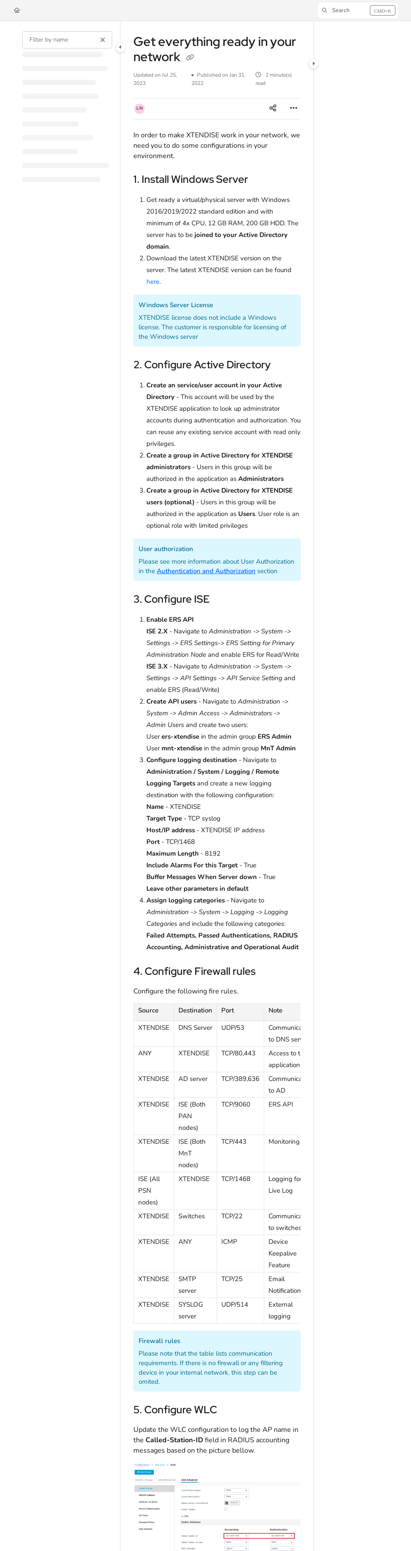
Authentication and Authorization (206, 571)
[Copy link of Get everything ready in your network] (190, 58)
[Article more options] (294, 109)
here (152, 281)
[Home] (17, 10)
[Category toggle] (120, 47)
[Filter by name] (67, 40)
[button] (358, 10)
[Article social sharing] (273, 109)
